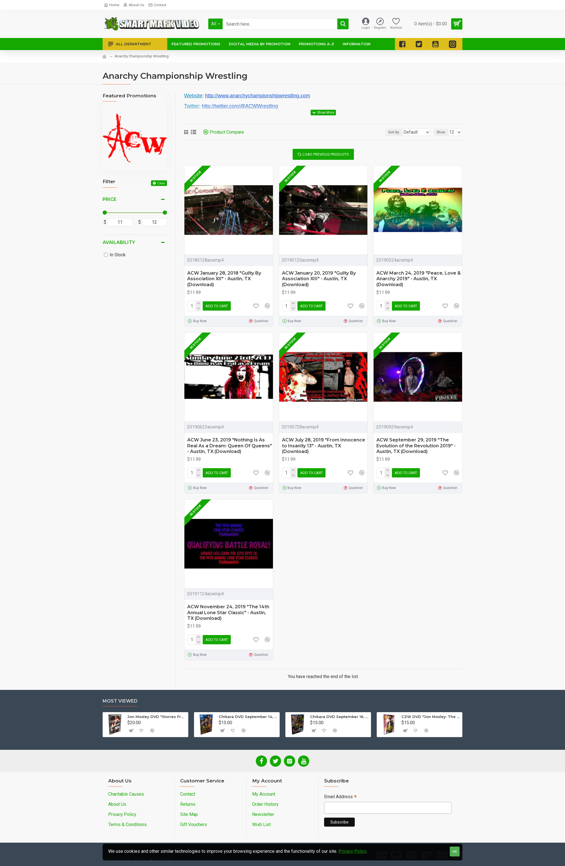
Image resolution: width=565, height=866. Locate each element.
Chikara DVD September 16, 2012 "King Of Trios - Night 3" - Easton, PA (339, 716)
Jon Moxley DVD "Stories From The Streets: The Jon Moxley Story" (156, 716)
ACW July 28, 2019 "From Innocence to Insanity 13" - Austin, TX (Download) (323, 445)
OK (454, 851)
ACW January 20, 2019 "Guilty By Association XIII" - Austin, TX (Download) (319, 279)
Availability (119, 242)
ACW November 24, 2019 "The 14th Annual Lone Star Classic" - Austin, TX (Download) (228, 612)
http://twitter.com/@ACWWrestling (240, 106)
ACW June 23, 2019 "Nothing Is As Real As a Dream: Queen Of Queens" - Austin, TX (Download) (229, 445)
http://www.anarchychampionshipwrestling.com (257, 95)
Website (193, 95)
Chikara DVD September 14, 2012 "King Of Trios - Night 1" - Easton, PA (248, 716)
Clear (161, 183)
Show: (443, 132)
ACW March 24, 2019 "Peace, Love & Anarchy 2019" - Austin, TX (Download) (418, 279)
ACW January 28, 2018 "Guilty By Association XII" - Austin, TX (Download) (224, 279)
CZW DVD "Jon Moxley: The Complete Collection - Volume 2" (430, 716)
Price (109, 199)
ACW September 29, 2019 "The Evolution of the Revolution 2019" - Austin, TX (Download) (416, 445)
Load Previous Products (326, 154)
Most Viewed (120, 701)
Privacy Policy (352, 851)
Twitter (191, 106)
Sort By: (390, 132)
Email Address (340, 797)
